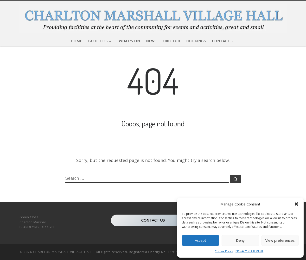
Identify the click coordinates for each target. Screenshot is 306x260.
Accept (200, 240)
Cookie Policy (224, 251)
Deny (240, 240)
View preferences (280, 240)
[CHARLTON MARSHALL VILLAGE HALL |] (153, 17)
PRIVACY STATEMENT (249, 251)
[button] (296, 204)
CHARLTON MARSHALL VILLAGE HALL (62, 252)
